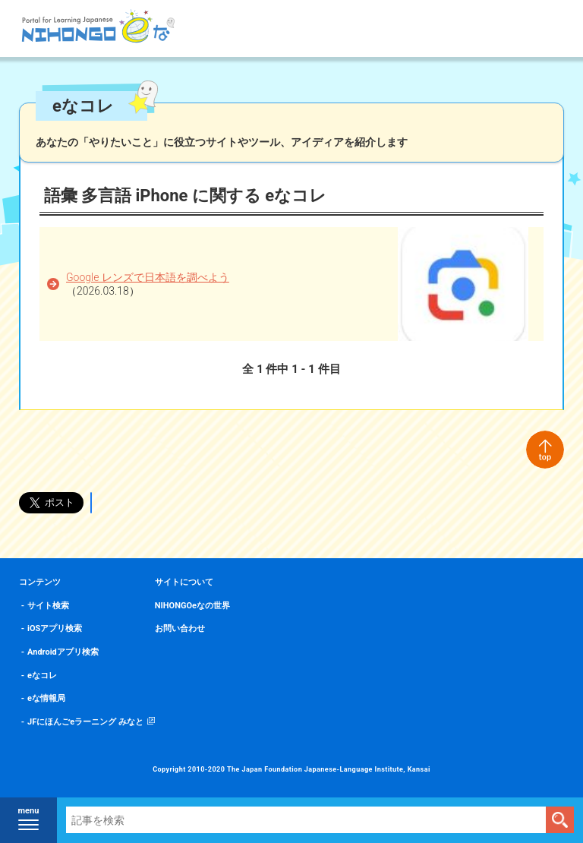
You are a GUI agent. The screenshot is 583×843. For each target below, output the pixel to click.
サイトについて (184, 582)
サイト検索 (48, 606)
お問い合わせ (180, 628)
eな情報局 (46, 698)
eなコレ (42, 675)
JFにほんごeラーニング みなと (85, 722)
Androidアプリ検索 (63, 652)
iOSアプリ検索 (54, 628)
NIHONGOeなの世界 (192, 606)
